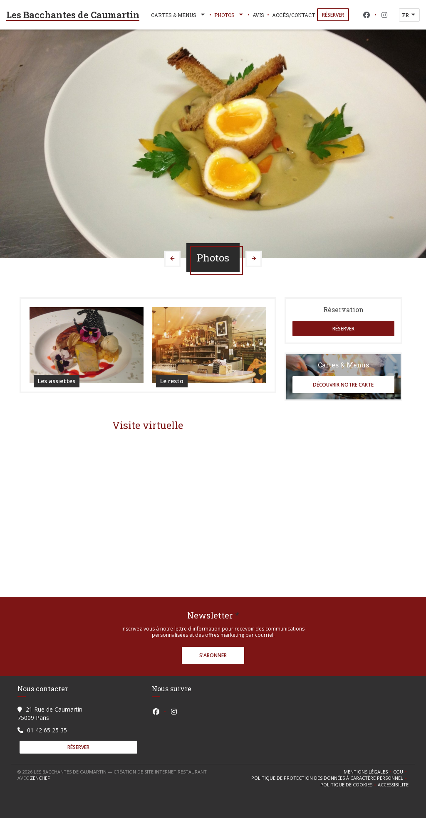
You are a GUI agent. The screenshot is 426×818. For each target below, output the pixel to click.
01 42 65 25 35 (47, 730)
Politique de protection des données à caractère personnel (328, 778)
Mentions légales (368, 772)
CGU (401, 772)
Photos (229, 15)
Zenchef (40, 778)
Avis (258, 15)
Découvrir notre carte (343, 384)
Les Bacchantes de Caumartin (72, 15)
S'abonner (213, 655)
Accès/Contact (293, 15)
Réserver (333, 14)
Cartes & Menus (178, 15)
